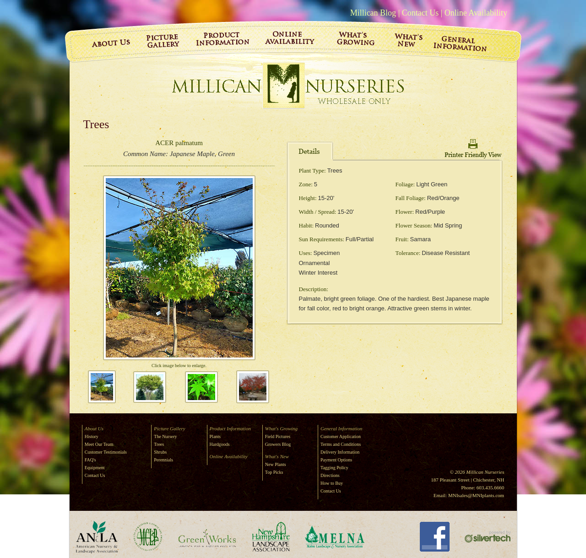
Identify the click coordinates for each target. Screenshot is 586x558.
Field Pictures (277, 436)
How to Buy (331, 483)
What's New (277, 456)
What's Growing (281, 428)
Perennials (163, 459)
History (91, 436)
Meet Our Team (99, 444)
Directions (330, 475)
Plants (215, 436)
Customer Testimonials (106, 452)
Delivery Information (339, 452)
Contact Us (420, 12)
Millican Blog (373, 12)
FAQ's (90, 459)
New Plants (275, 464)
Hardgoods (220, 444)
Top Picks (274, 472)
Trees (159, 444)
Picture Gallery (169, 428)
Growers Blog (278, 444)
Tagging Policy (334, 467)
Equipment (95, 467)
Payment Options (336, 459)
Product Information (230, 428)
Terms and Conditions (340, 444)
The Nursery (165, 436)
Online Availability (476, 12)
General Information (341, 428)
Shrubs (160, 452)
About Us (94, 428)
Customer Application (340, 436)
